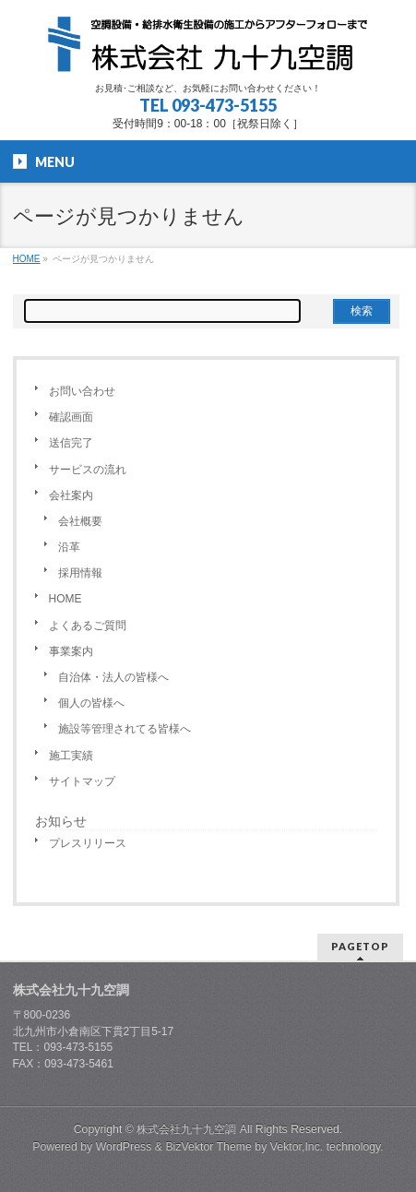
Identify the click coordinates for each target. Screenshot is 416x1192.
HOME (65, 598)
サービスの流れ (87, 469)
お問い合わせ (82, 391)
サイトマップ (82, 781)
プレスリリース (87, 843)
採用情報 (80, 572)
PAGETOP (360, 946)
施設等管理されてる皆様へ (124, 728)
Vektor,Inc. (297, 1146)
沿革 (69, 547)
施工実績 (71, 755)
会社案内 (71, 495)
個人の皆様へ (91, 703)
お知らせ (61, 821)
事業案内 (71, 651)
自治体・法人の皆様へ (113, 677)
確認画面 (71, 417)
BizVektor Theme (208, 1146)
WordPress (124, 1146)
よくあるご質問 (87, 625)
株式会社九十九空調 (186, 1129)
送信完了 (71, 442)
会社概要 (80, 521)
